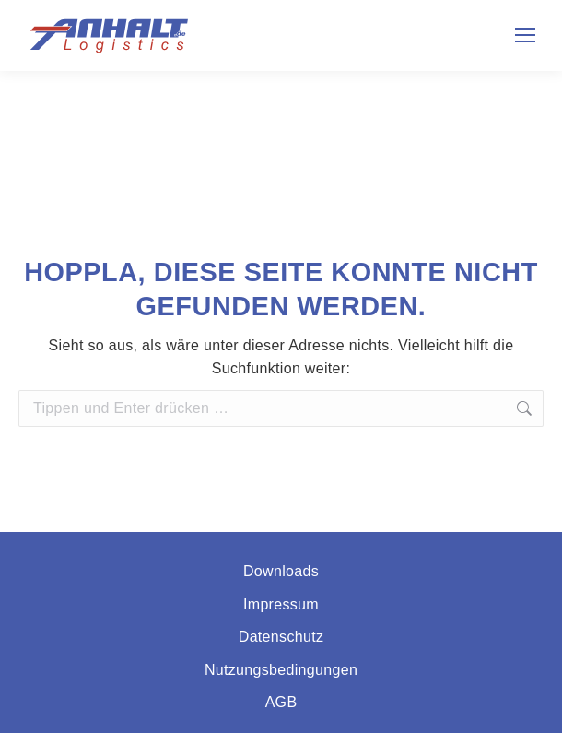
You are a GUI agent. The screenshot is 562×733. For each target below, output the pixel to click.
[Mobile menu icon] (525, 35)
